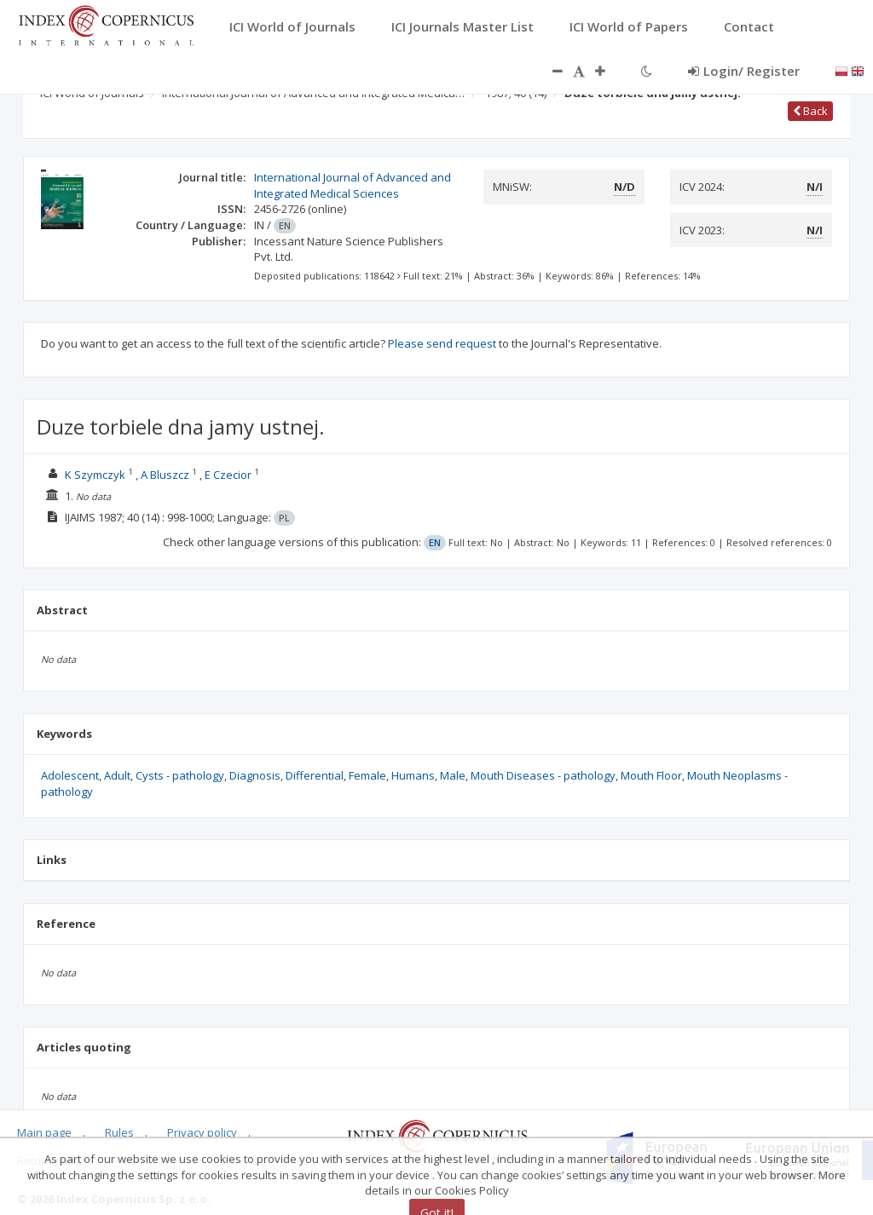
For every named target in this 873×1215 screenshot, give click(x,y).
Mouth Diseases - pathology (543, 775)
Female (367, 775)
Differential (315, 775)
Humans (413, 775)
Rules (119, 1132)
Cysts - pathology (180, 775)
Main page (44, 1132)
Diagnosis (254, 775)
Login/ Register (744, 70)
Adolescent (70, 775)
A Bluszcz (165, 474)
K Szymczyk (95, 474)
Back (810, 110)
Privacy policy (202, 1132)
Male (452, 775)
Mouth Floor (651, 775)
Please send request (442, 343)
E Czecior (228, 474)
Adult (117, 775)
